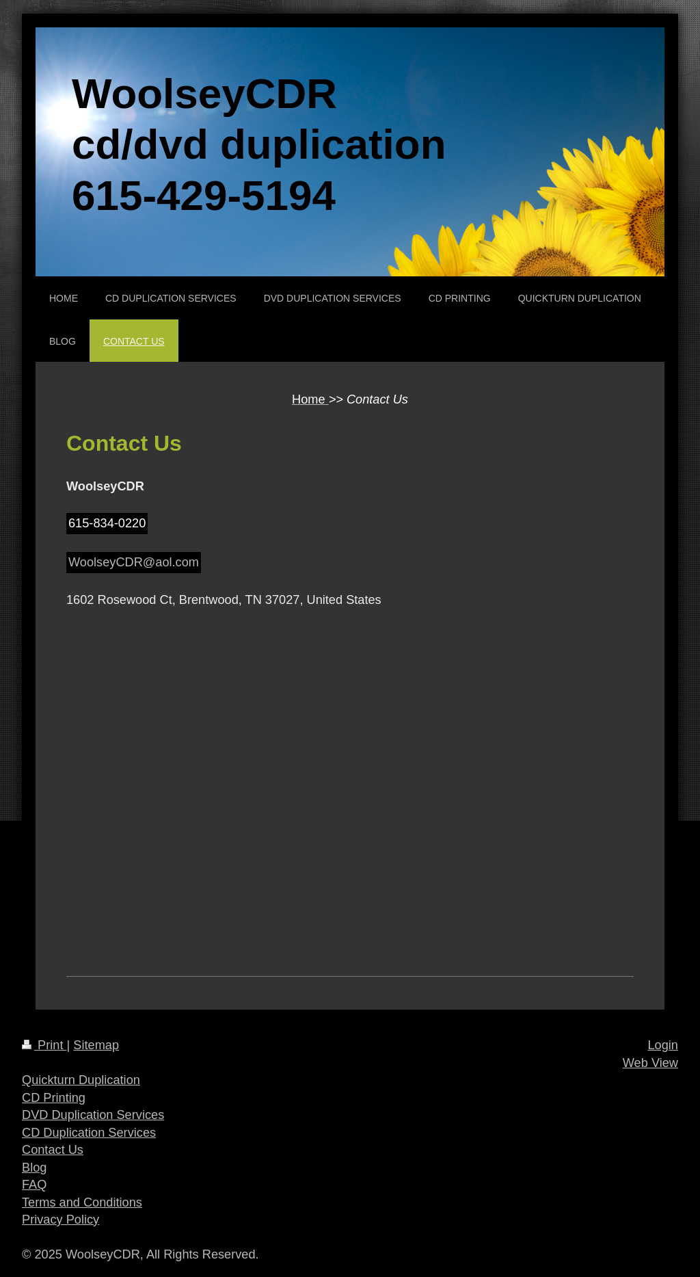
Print (44, 1045)
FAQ (34, 1185)
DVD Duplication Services (93, 1115)
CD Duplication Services (89, 1133)
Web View (650, 1063)
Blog (34, 1167)
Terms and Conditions (82, 1202)
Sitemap (96, 1045)
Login (662, 1045)
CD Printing (53, 1098)
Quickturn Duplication (81, 1080)
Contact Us (52, 1150)
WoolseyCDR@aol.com (133, 562)
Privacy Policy (60, 1219)
